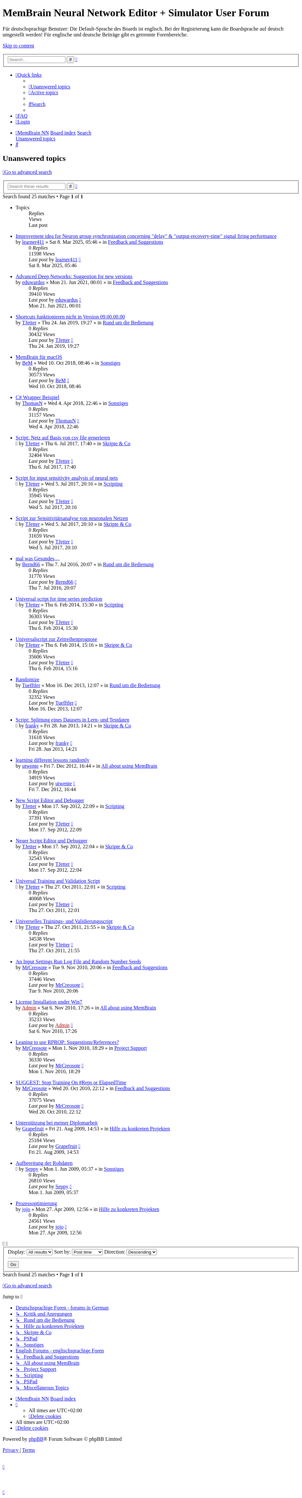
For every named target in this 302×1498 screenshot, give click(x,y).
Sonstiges (110, 363)
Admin (29, 1007)
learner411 (33, 242)
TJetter (29, 322)
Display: (30, 1252)
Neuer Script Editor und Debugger (51, 840)
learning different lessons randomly (52, 760)
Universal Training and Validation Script (58, 881)
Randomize (27, 679)
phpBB (36, 1439)
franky (32, 725)
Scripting (113, 484)
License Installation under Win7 (49, 1002)
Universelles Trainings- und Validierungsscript (64, 921)
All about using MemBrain (129, 766)
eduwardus (33, 282)
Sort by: (78, 1252)
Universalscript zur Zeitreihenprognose (56, 639)
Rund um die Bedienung (128, 322)
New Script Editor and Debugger (50, 800)
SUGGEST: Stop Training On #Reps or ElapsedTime (71, 1082)
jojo (26, 1209)
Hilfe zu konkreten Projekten (140, 1128)
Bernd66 (31, 564)
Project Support (130, 1048)
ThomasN (32, 403)
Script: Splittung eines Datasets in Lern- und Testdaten (72, 720)
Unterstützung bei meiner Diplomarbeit (57, 1123)
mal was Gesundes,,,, (38, 558)
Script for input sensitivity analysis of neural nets (67, 478)
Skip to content (18, 45)
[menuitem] (49, 86)
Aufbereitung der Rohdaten (44, 1163)
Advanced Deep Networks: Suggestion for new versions (74, 276)
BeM (27, 363)
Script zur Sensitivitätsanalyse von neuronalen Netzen (72, 518)
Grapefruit (33, 1128)
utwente (30, 766)
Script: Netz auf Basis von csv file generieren (63, 437)
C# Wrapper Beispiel (37, 397)
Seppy (31, 1169)
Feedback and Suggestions (135, 242)
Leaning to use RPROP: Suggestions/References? (67, 1042)
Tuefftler (31, 685)
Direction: (130, 1252)
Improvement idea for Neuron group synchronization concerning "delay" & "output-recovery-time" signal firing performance (146, 236)
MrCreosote (34, 967)
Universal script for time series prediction (59, 599)
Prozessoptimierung (36, 1203)
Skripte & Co (116, 443)
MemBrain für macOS (39, 357)
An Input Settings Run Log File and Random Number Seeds (78, 961)
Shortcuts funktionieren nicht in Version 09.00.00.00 (70, 316)
